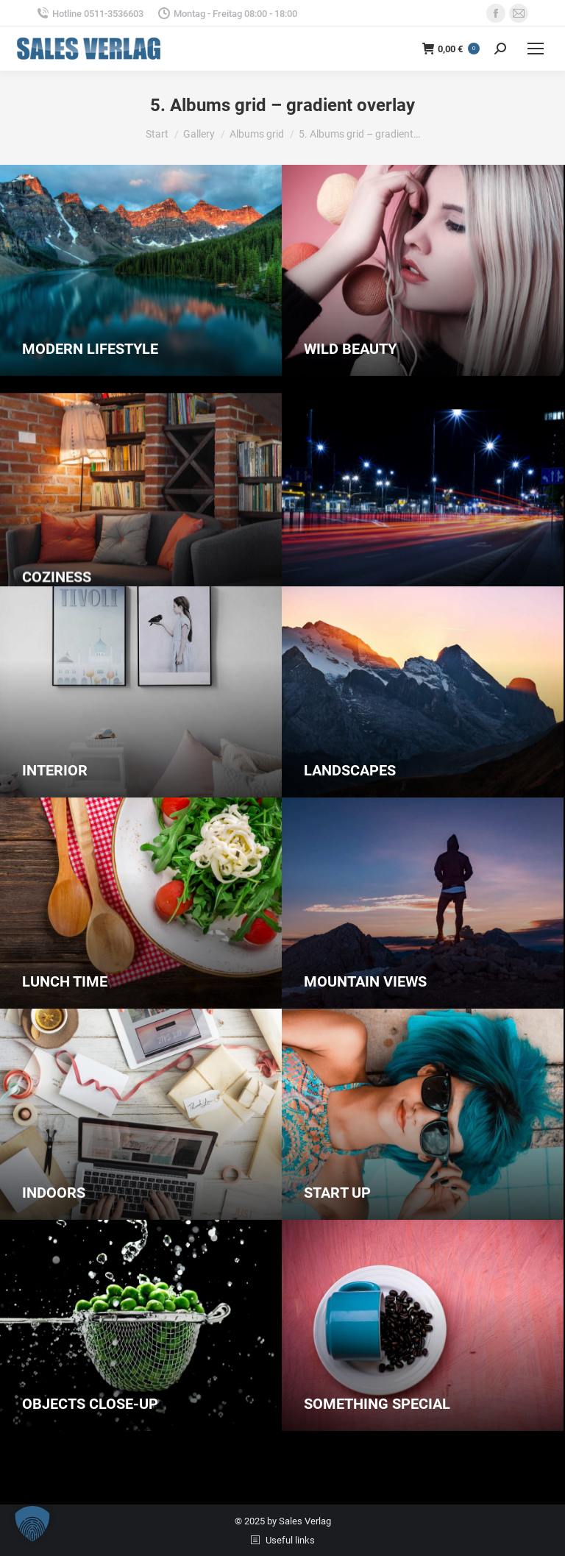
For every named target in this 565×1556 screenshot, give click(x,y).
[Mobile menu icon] (535, 48)
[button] (32, 1523)
